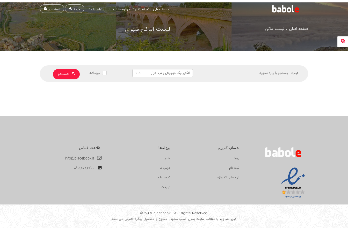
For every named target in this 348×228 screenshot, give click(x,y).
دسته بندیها (141, 9)
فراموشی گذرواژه (228, 178)
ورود (74, 8)
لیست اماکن (274, 29)
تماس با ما (163, 178)
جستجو (66, 74)
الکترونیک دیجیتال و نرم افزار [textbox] (164, 73)
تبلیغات (165, 187)
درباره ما (124, 9)
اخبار (111, 9)
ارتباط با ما (97, 9)
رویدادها (94, 73)
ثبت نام (52, 8)
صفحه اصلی (161, 9)
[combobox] (162, 73)
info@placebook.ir (79, 158)
